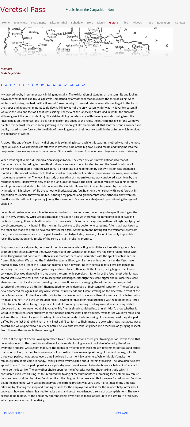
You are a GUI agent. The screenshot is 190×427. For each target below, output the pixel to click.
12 (54, 84)
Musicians (20, 22)
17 (83, 84)
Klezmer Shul (58, 22)
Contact (180, 22)
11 (48, 84)
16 (77, 84)
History (113, 22)
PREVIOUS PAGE (14, 413)
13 (60, 84)
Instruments (38, 22)
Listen (101, 22)
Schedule (77, 22)
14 (65, 84)
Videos (137, 22)
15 (71, 84)
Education (163, 22)
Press (149, 22)
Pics (125, 22)
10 (42, 84)
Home (6, 22)
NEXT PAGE (121, 413)
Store (89, 22)
